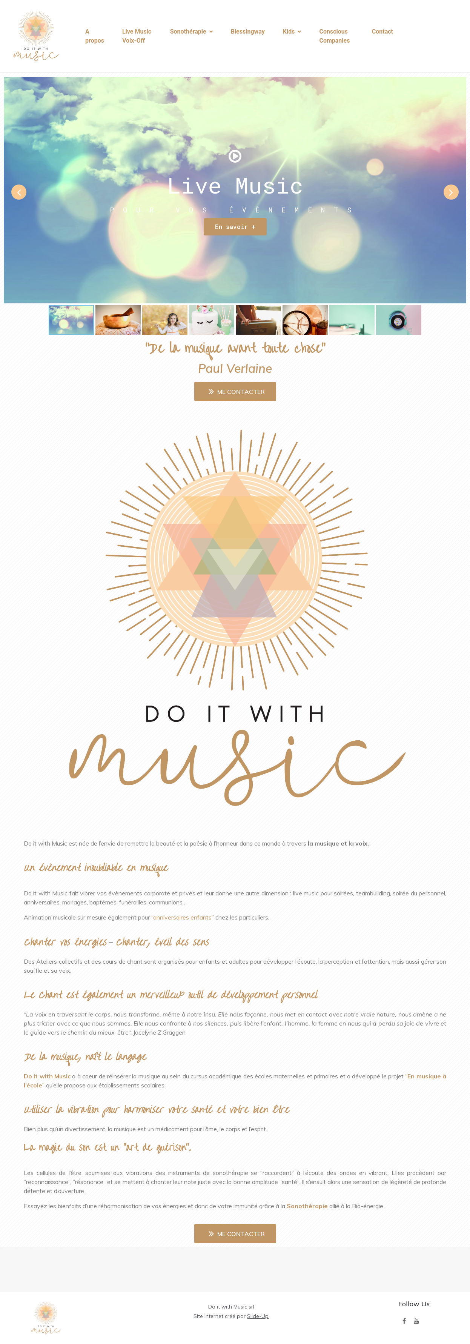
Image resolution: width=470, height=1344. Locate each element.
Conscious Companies (334, 36)
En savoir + (235, 227)
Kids (292, 31)
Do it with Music (47, 1076)
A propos (94, 36)
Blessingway (248, 31)
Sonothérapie (191, 31)
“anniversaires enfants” (182, 917)
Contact (382, 31)
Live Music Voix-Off (136, 36)
